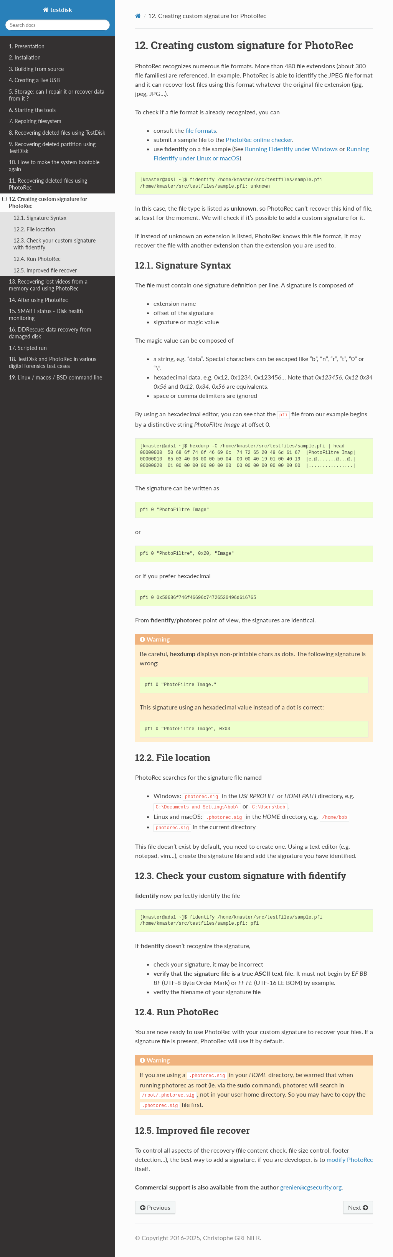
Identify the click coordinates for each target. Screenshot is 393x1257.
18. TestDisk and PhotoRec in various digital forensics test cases (52, 362)
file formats (200, 130)
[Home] (138, 16)
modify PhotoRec (350, 1159)
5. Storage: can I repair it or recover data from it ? (56, 95)
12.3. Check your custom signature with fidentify (54, 244)
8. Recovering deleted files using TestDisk (57, 132)
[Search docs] (57, 25)
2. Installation (25, 57)
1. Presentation (27, 46)
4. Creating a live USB (34, 80)
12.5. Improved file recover (45, 270)
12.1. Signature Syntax (39, 217)
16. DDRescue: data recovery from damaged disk (50, 333)
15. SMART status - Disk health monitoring (46, 314)
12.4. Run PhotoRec (37, 259)
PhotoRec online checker (259, 139)
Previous (155, 1207)
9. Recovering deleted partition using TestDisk (52, 147)
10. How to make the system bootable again (54, 165)
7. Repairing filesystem (35, 121)
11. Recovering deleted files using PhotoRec (48, 184)
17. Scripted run (28, 348)
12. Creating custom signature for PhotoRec (44, 202)
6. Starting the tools (32, 110)
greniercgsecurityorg (311, 1187)
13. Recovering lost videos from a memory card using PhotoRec (48, 285)
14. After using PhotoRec (38, 300)
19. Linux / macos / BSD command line (55, 377)
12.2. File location (34, 229)
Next (358, 1207)
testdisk (60, 9)
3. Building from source (36, 69)
